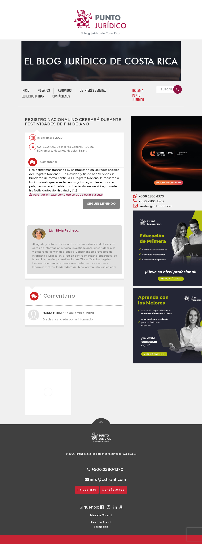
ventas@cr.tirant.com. (153, 206)
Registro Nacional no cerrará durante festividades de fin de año (73, 122)
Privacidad (86, 489)
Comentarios (48, 162)
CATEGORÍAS (46, 147)
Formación (101, 527)
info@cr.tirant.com (105, 480)
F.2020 (88, 147)
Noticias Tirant (77, 150)
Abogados (64, 91)
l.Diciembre (44, 150)
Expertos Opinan (33, 96)
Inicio (25, 91)
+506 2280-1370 (148, 196)
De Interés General (93, 91)
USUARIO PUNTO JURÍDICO (138, 95)
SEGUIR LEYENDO (101, 203)
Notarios (44, 91)
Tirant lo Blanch (101, 522)
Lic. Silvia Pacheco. (64, 230)
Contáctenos (61, 96)
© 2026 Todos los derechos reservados (94, 454)
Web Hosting (130, 454)
